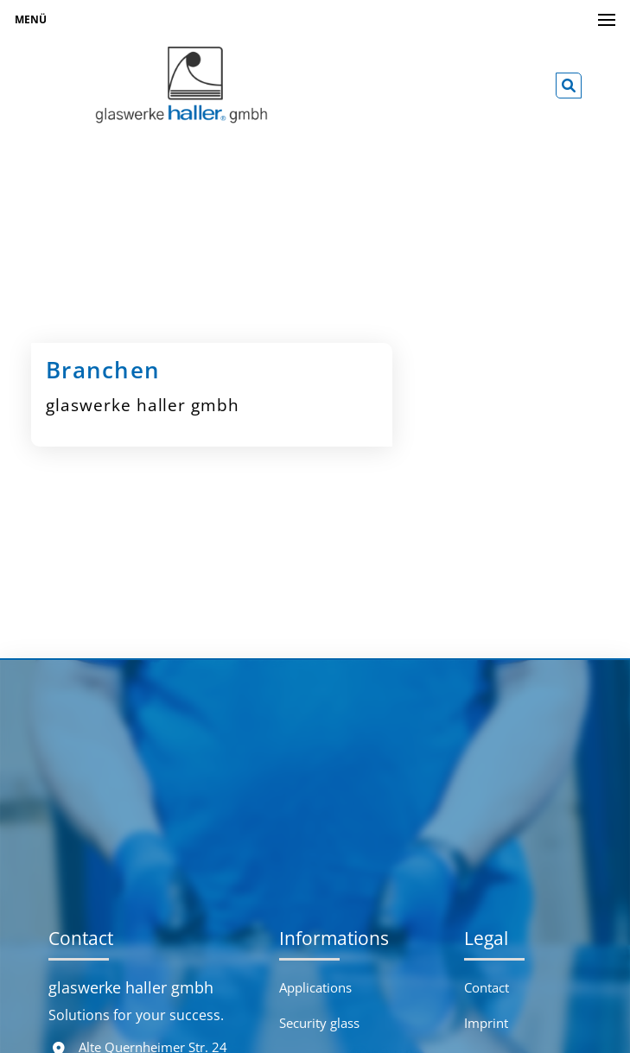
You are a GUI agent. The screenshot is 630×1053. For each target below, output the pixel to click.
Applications (315, 987)
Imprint (486, 1022)
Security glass (319, 1022)
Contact (486, 987)
